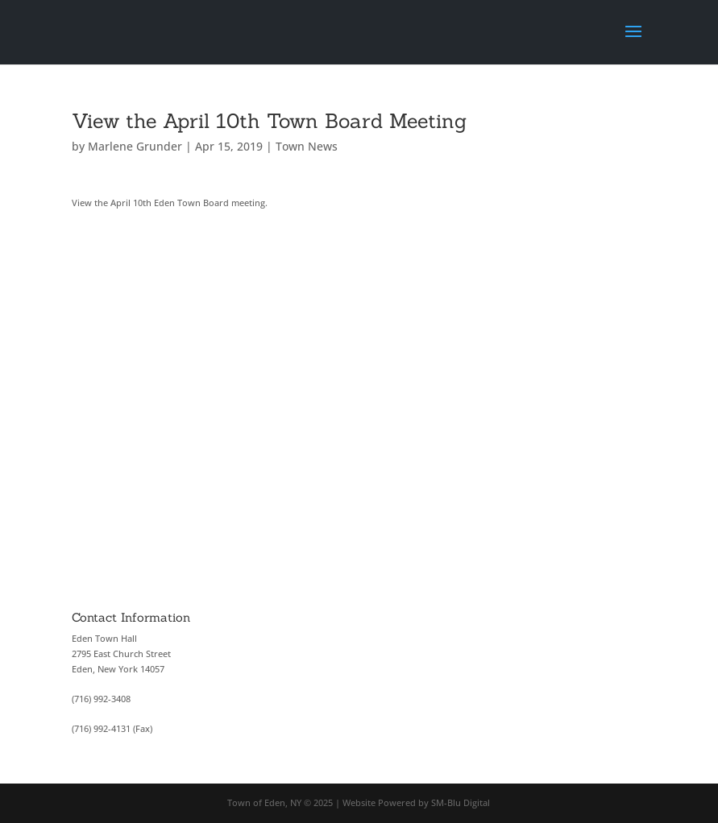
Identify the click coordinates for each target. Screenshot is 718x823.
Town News (307, 146)
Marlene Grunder (135, 146)
